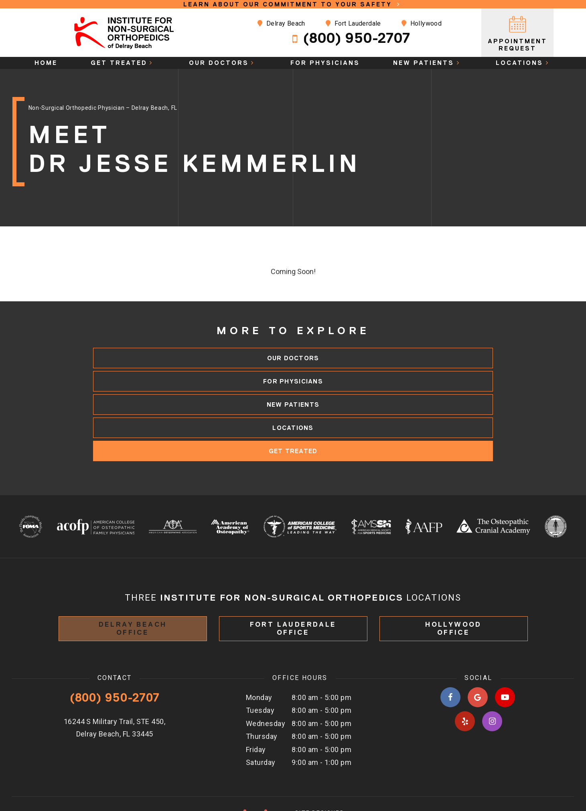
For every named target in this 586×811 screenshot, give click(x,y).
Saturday (261, 716)
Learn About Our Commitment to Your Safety (293, 4)
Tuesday (260, 664)
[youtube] (505, 651)
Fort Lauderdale (315, 23)
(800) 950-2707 (311, 38)
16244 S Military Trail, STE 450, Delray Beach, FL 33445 (114, 681)
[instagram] (492, 675)
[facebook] (450, 651)
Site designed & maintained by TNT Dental (293, 777)
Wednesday (265, 677)
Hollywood (383, 23)
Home (45, 62)
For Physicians (325, 62)
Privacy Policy (517, 781)
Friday (256, 703)
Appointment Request (518, 32)
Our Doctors (223, 62)
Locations (524, 62)
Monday (259, 651)
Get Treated (123, 62)
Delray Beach (243, 23)
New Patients (427, 62)
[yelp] (465, 675)
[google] (477, 651)
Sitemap (472, 781)
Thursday (262, 690)
